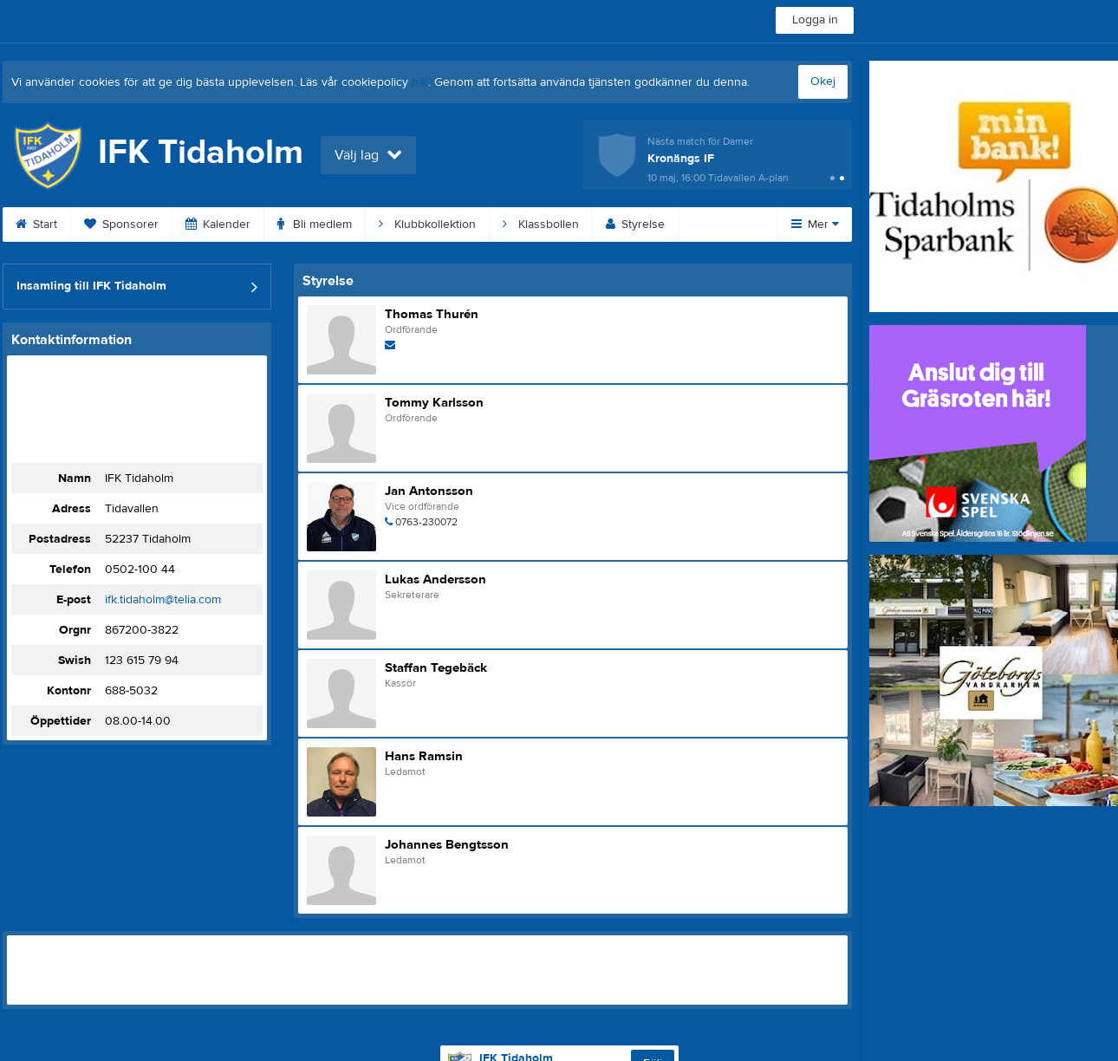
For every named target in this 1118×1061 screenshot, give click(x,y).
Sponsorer (121, 224)
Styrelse (635, 224)
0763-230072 (426, 522)
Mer (815, 224)
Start (36, 224)
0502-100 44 (140, 569)
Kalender (217, 224)
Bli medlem (314, 224)
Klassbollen (541, 224)
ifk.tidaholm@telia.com (163, 600)
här (420, 82)
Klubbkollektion (427, 224)
